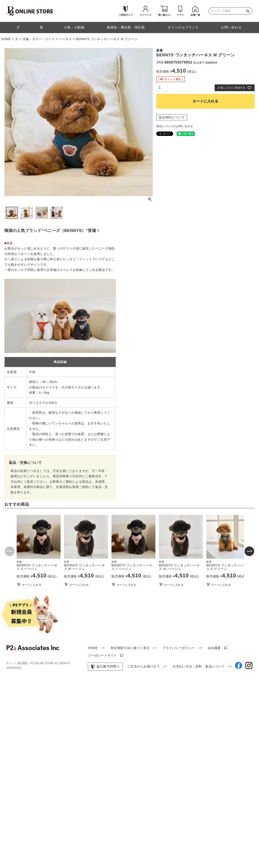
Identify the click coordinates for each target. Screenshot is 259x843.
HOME (6, 39)
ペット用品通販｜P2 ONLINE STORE (31, 663)
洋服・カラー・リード (38, 39)
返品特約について (172, 117)
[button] (9, 551)
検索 (249, 10)
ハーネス (65, 39)
